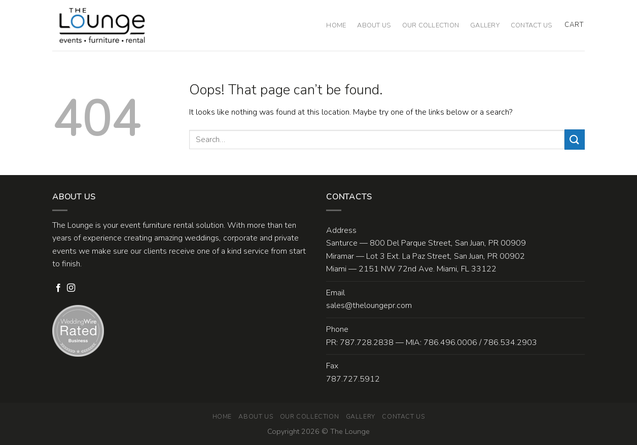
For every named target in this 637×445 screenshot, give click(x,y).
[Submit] (574, 139)
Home (336, 25)
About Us (374, 25)
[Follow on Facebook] (58, 288)
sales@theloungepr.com (369, 305)
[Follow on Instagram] (71, 288)
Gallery (485, 25)
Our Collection (430, 25)
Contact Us (531, 25)
